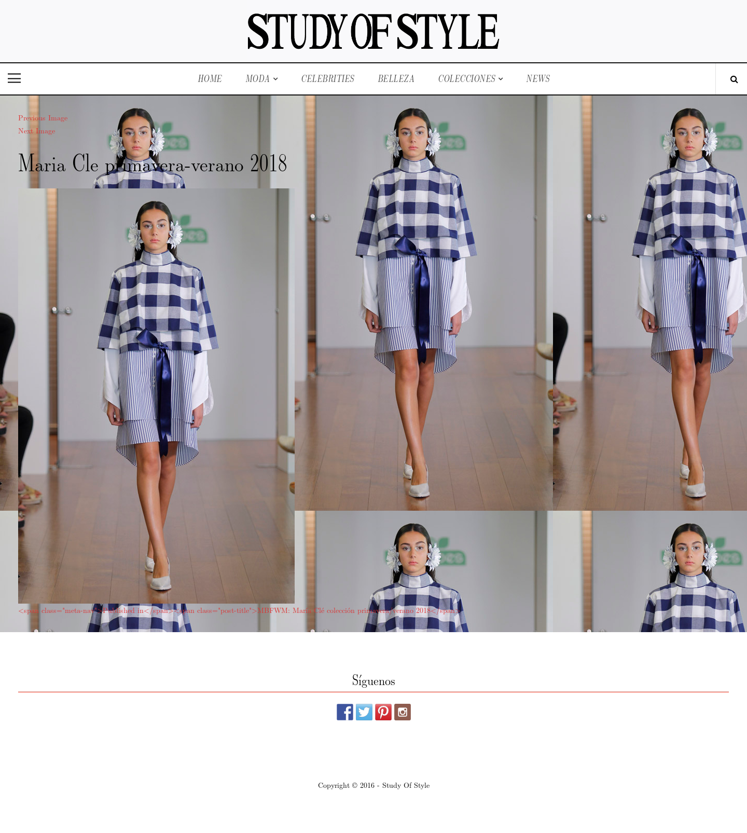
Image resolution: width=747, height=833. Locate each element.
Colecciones (466, 78)
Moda (257, 78)
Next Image (36, 130)
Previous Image (42, 117)
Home (210, 78)
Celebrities (327, 78)
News (537, 78)
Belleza (396, 78)
